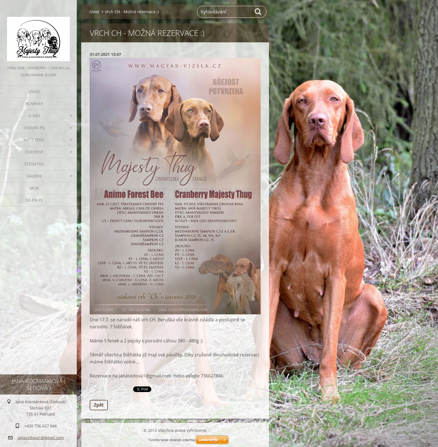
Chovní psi (34, 127)
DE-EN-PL (34, 200)
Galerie (34, 176)
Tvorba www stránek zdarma (171, 440)
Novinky (34, 103)
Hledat (258, 12)
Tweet (139, 389)
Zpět (99, 405)
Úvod (34, 91)
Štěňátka (34, 164)
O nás (34, 115)
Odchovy (34, 152)
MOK (34, 188)
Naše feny (34, 139)
